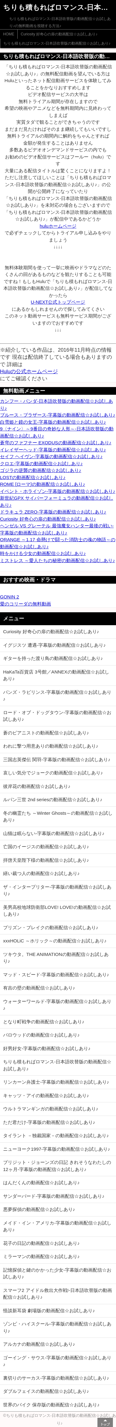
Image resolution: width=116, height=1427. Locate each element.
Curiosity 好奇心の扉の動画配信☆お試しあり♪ (59, 34)
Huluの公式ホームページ (29, 371)
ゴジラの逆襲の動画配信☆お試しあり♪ (40, 470)
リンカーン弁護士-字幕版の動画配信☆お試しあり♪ (56, 1082)
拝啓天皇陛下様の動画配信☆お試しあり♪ (46, 860)
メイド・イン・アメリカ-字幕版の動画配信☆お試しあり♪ (57, 1226)
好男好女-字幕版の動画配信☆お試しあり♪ (47, 1048)
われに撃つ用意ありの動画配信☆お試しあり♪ (50, 746)
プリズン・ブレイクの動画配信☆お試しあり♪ (50, 927)
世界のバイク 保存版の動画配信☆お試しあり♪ (51, 1404)
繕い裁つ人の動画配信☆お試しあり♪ (41, 873)
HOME (8, 34)
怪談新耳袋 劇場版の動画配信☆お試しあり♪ (49, 1310)
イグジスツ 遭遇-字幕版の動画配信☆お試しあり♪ (54, 645)
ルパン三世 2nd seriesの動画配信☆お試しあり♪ (52, 799)
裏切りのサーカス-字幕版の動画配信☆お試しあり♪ (56, 1378)
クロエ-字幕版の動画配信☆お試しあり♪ (41, 463)
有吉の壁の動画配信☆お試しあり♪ (39, 987)
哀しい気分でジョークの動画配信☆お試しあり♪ (53, 772)
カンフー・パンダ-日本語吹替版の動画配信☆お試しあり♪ (56, 404)
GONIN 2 (9, 596)
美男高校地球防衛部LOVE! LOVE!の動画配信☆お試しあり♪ (57, 911)
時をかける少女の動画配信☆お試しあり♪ (43, 553)
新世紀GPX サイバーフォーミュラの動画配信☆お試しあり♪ (56, 501)
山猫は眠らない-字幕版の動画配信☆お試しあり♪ (54, 833)
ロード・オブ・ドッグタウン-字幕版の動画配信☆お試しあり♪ (57, 716)
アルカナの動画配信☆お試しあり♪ (39, 1344)
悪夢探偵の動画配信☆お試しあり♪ (39, 1209)
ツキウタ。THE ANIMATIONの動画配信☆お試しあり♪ (56, 958)
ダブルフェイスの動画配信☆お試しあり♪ (46, 1391)
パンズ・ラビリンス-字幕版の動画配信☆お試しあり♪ (57, 696)
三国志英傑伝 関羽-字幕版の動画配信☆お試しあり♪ (56, 759)
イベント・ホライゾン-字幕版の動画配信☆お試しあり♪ (57, 491)
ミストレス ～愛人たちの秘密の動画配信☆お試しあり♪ (57, 560)
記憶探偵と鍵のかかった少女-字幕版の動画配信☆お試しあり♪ (57, 1273)
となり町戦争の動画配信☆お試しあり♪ (43, 1021)
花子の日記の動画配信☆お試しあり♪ (41, 1243)
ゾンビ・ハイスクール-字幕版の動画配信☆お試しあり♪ (57, 1327)
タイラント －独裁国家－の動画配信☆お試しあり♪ (56, 1135)
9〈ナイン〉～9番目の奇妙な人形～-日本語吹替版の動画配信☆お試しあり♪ (57, 432)
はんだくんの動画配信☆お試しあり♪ (41, 1182)
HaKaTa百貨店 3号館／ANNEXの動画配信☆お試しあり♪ (56, 675)
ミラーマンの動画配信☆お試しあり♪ (41, 1256)
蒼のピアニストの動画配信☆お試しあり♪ (46, 732)
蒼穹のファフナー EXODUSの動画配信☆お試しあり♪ (55, 442)
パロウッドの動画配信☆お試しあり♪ (41, 1034)
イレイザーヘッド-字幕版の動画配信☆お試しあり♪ (53, 449)
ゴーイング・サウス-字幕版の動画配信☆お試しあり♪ (57, 1361)
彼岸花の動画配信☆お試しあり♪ (37, 786)
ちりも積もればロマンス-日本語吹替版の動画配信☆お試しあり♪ (56, 43)
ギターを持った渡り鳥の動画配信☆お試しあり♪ (53, 658)
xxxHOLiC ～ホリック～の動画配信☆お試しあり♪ (54, 940)
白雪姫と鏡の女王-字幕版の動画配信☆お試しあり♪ (53, 422)
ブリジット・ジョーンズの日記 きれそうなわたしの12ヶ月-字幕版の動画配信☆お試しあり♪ (57, 1166)
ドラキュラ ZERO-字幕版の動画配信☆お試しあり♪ (53, 511)
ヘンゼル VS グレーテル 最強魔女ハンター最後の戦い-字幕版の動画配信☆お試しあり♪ (57, 529)
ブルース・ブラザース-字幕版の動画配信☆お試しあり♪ (57, 415)
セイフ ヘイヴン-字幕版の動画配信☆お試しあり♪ (51, 456)
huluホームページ (58, 226)
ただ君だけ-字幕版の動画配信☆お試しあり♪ (49, 1122)
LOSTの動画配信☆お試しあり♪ (33, 477)
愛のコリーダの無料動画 (25, 603)
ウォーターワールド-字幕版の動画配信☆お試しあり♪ (57, 1005)
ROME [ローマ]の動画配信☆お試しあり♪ (42, 484)
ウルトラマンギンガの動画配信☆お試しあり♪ (50, 1108)
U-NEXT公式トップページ (58, 302)
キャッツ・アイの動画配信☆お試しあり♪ (46, 1095)
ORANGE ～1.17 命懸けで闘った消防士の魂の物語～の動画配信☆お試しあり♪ (57, 543)
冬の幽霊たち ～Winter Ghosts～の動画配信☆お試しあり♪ (58, 816)
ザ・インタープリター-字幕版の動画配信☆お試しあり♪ (57, 890)
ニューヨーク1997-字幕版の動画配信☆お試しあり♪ (56, 1149)
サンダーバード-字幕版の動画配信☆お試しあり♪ (54, 1196)
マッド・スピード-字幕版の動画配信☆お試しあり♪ (56, 974)
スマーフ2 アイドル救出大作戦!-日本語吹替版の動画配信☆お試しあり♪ (57, 1294)
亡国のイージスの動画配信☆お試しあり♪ (46, 846)
